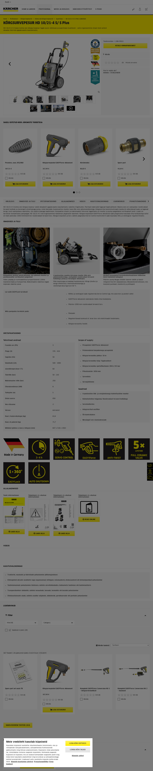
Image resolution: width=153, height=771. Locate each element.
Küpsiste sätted (78, 756)
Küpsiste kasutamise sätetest (22, 762)
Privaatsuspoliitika (41, 762)
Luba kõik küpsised (77, 743)
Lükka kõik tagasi (77, 749)
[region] (48, 752)
